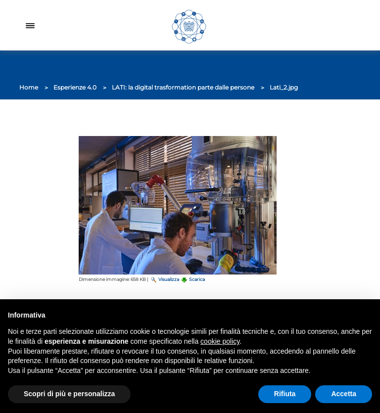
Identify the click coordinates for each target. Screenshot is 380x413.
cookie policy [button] (219, 341)
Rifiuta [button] (285, 394)
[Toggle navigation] (30, 25)
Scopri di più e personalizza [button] (69, 394)
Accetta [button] (343, 394)
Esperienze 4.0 (74, 87)
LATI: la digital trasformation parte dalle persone (183, 87)
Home (28, 87)
